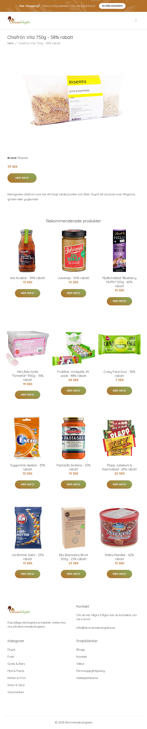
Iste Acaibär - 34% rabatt (27, 278)
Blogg (80, 649)
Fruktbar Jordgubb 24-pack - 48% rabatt (73, 374)
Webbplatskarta (87, 678)
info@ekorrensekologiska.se (95, 628)
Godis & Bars (16, 664)
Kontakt (81, 656)
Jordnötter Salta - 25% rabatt (27, 557)
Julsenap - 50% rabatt (73, 278)
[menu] (136, 20)
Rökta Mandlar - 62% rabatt (119, 557)
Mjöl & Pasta (15, 671)
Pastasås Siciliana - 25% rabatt (74, 467)
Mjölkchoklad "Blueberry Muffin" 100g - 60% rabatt (119, 282)
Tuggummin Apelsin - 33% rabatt (27, 467)
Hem (10, 43)
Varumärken (15, 692)
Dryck (11, 649)
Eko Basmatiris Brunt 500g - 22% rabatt (73, 557)
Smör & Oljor (16, 685)
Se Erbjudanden (112, 5)
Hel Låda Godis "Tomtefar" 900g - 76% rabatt (27, 376)
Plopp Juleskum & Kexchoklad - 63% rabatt (119, 467)
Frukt (10, 656)
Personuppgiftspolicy (90, 671)
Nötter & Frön (16, 678)
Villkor (80, 664)
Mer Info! (22, 178)
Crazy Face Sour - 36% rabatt (119, 374)
